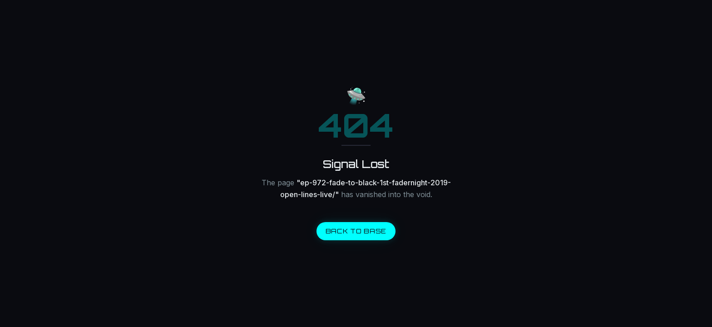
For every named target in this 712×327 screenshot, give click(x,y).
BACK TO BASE (356, 231)
